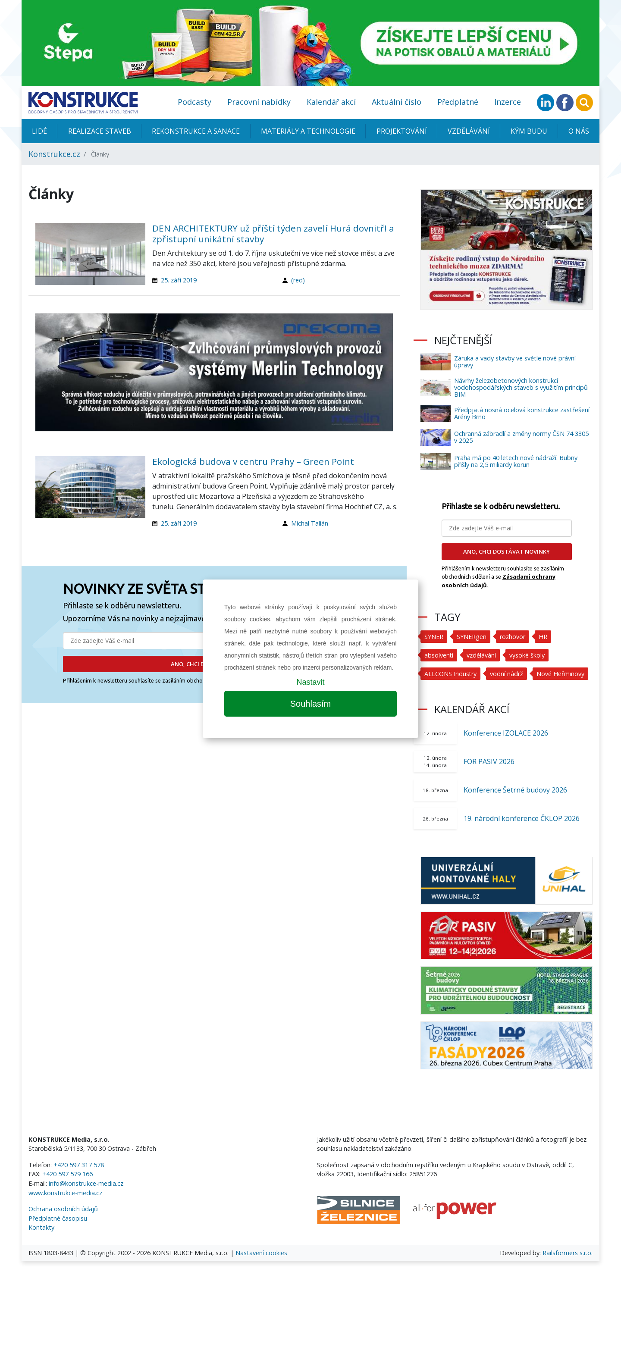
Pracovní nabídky (259, 102)
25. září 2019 (179, 280)
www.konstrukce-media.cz (65, 1193)
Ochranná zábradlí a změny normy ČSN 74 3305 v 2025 (521, 437)
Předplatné (457, 102)
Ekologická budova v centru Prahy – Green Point (253, 461)
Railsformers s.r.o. (568, 1253)
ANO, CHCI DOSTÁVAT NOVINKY (506, 551)
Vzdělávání (469, 131)
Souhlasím (310, 703)
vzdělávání (481, 655)
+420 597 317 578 (78, 1165)
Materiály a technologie (308, 131)
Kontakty (41, 1227)
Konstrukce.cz (54, 154)
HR (543, 637)
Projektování (401, 131)
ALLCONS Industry (450, 674)
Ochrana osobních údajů (63, 1209)
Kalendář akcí (331, 102)
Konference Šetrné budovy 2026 (515, 790)
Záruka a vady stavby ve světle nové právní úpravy (515, 361)
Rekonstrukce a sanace (196, 131)
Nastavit (310, 682)
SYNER (433, 637)
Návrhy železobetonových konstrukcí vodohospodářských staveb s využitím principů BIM (521, 387)
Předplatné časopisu (57, 1218)
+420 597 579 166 (67, 1174)
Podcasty (194, 102)
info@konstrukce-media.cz (86, 1183)
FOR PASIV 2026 (489, 761)
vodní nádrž (507, 674)
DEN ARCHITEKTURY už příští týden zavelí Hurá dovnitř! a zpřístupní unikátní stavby (273, 233)
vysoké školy (527, 655)
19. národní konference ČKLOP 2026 (522, 818)
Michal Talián (309, 523)
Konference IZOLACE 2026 (506, 733)
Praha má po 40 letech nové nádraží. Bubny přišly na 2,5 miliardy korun (515, 461)
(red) (298, 280)
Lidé (39, 131)
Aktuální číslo (396, 102)
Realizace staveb (99, 131)
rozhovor (512, 637)
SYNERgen (471, 637)
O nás (578, 131)
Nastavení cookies (261, 1253)
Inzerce (507, 102)
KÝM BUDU (529, 131)
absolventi (439, 655)
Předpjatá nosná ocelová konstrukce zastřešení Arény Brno (522, 413)
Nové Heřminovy (561, 674)
